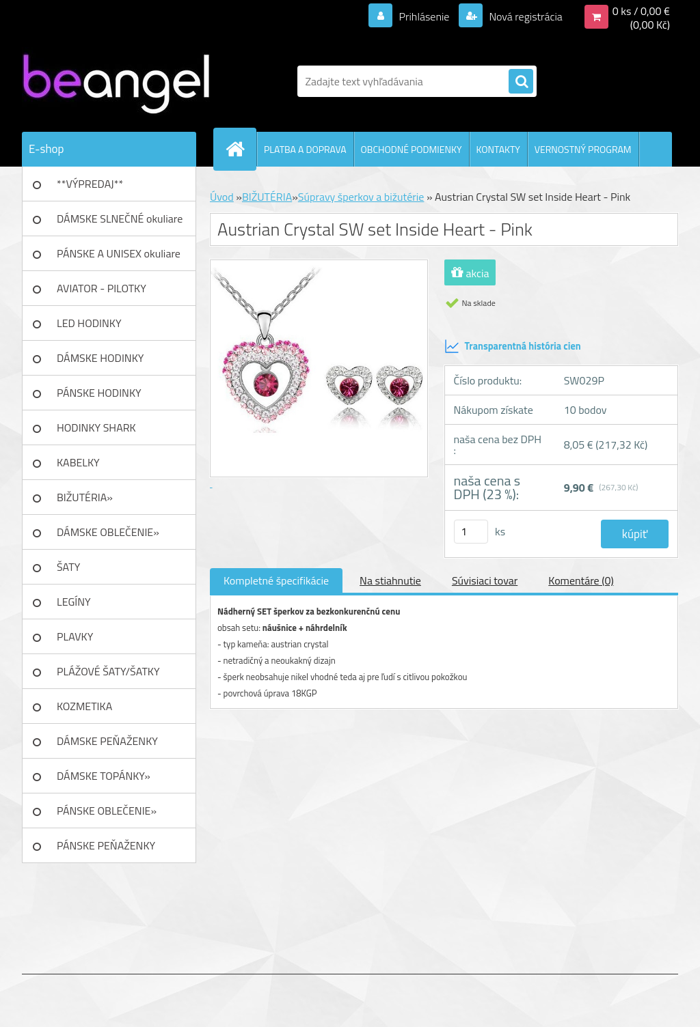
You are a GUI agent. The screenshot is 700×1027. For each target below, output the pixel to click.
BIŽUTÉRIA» (85, 497)
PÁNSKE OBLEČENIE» (107, 810)
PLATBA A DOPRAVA (305, 149)
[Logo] (116, 81)
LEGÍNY (74, 601)
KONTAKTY (498, 149)
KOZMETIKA (84, 706)
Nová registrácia (525, 16)
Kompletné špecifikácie (276, 580)
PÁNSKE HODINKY (99, 392)
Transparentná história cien (512, 346)
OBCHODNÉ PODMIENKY (411, 149)
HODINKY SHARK (96, 427)
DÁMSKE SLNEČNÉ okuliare (120, 218)
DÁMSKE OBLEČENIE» (108, 532)
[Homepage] (240, 149)
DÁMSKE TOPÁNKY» (103, 776)
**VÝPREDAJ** (90, 183)
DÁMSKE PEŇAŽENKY (107, 741)
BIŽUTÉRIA (267, 196)
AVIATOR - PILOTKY (101, 288)
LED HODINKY (89, 323)
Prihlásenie (424, 16)
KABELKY (78, 462)
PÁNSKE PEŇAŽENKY (106, 845)
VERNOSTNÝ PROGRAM (583, 149)
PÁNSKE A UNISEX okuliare (118, 253)
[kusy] (471, 532)
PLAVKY (75, 636)
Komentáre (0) (580, 580)
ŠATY (68, 567)
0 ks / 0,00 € (641, 11)
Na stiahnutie (390, 580)
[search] (521, 82)
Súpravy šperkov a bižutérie (361, 196)
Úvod (222, 196)
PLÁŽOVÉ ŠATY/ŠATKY (108, 671)
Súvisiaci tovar (484, 580)
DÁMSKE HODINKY (100, 358)
